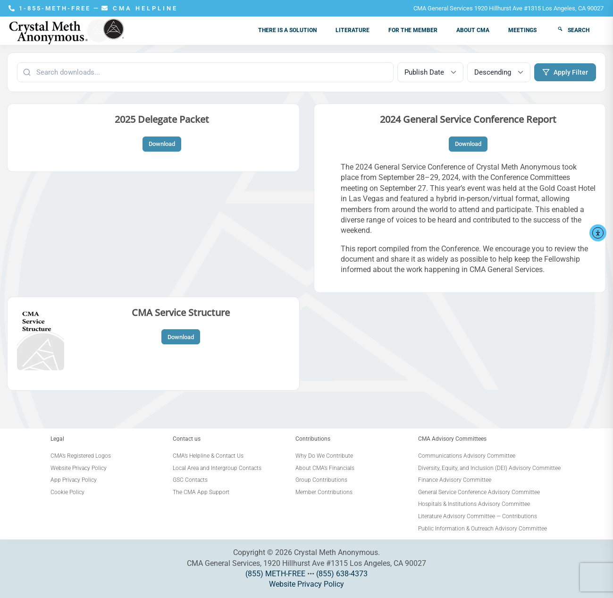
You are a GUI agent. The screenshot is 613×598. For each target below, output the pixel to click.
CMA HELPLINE (139, 8)
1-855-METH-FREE (50, 8)
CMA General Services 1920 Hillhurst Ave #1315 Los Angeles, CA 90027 (508, 8)
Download (162, 143)
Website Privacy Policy (306, 584)
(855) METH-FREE (275, 573)
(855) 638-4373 (342, 573)
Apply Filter (565, 72)
